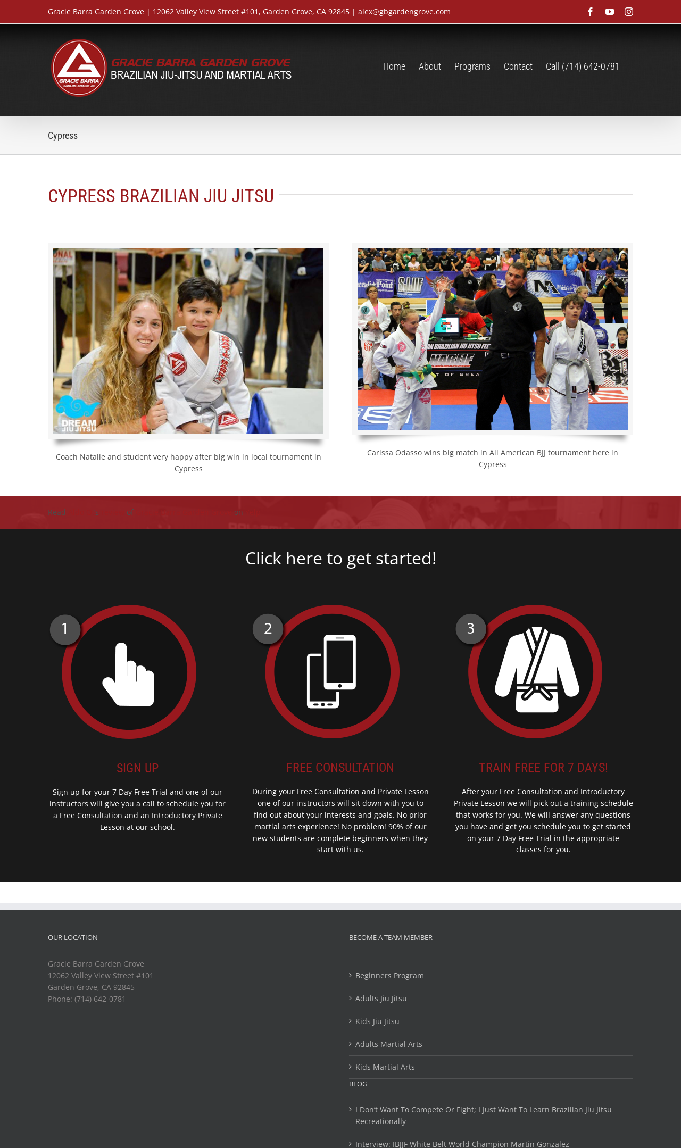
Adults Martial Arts (388, 1044)
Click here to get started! (340, 557)
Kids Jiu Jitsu (377, 1021)
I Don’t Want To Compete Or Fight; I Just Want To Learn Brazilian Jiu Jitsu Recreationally (483, 1115)
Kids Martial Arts (385, 1067)
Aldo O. (81, 512)
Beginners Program (389, 975)
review (112, 512)
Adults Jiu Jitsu (381, 998)
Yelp (253, 512)
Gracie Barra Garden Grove (184, 512)
